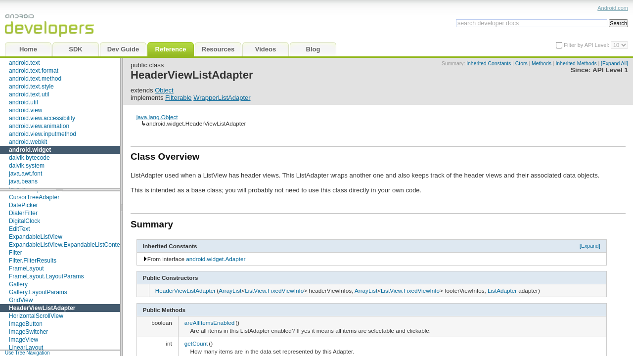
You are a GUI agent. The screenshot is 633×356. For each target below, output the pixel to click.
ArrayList (230, 290)
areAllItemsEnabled (209, 322)
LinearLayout (26, 347)
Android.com (612, 8)
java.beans (23, 181)
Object (164, 90)
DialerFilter (23, 213)
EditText (19, 228)
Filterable (178, 97)
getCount (196, 343)
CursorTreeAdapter (34, 197)
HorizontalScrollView (36, 315)
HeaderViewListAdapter (42, 308)
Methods (541, 63)
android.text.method (35, 78)
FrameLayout (26, 268)
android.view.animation (39, 126)
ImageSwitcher (28, 331)
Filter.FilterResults (32, 260)
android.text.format (33, 70)
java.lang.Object (157, 117)
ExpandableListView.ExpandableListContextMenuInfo (79, 244)
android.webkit (28, 141)
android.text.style (31, 86)
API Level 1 (610, 70)
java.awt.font (25, 173)
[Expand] (590, 246)
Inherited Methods (575, 63)
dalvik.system (27, 165)
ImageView (23, 339)
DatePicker (23, 205)
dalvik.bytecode (29, 157)
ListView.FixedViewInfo (274, 290)
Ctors (521, 63)
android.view (25, 110)
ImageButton (26, 323)
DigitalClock (24, 221)
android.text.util (29, 94)
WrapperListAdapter (221, 97)
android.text (24, 62)
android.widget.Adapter (215, 259)
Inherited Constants (488, 63)
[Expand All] (614, 63)
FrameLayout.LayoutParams (46, 276)
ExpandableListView (35, 236)
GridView (21, 300)
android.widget (30, 149)
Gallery (18, 284)
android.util (23, 102)
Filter (15, 252)
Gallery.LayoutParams (38, 292)
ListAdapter (502, 290)
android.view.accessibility (42, 118)
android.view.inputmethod (42, 134)
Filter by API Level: (587, 45)
